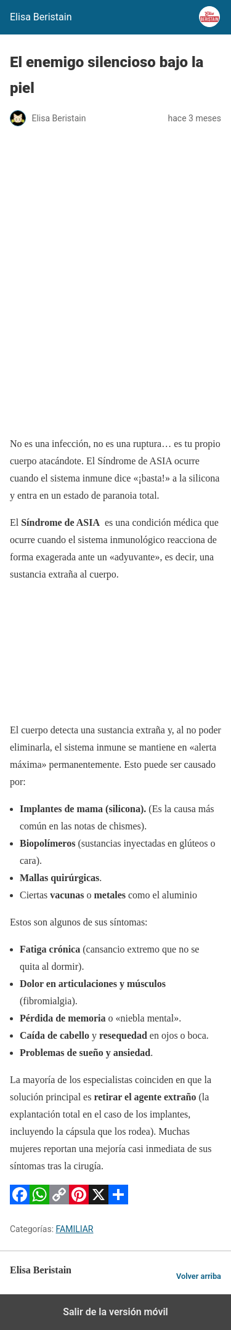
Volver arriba (198, 1276)
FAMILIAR (75, 1229)
